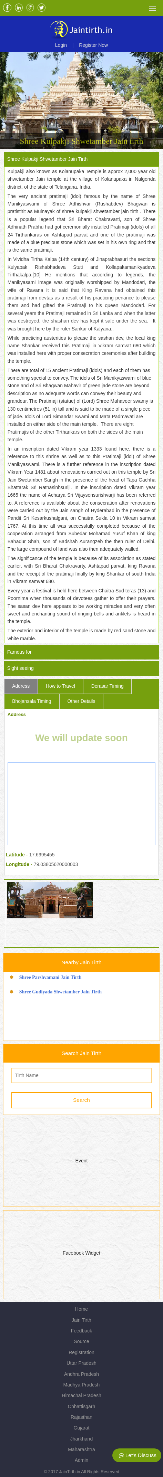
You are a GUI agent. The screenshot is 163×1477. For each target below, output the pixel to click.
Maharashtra (81, 1449)
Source (81, 1341)
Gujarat (82, 1428)
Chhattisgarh (81, 1406)
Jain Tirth (81, 1320)
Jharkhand (81, 1439)
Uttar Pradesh (81, 1363)
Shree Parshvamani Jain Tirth (50, 977)
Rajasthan (81, 1417)
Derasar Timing (107, 686)
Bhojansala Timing (31, 701)
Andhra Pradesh (81, 1374)
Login (61, 45)
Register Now (93, 45)
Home (81, 1309)
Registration (81, 1352)
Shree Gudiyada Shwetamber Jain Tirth (60, 991)
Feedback (81, 1330)
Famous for (19, 652)
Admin (82, 1460)
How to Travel (60, 686)
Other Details (81, 701)
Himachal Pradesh (81, 1395)
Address (21, 686)
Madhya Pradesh (81, 1385)
